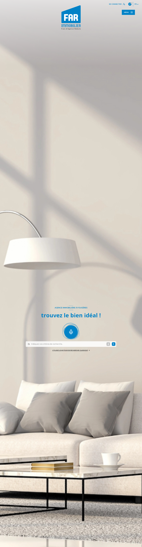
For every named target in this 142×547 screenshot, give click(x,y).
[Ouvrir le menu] (128, 12)
